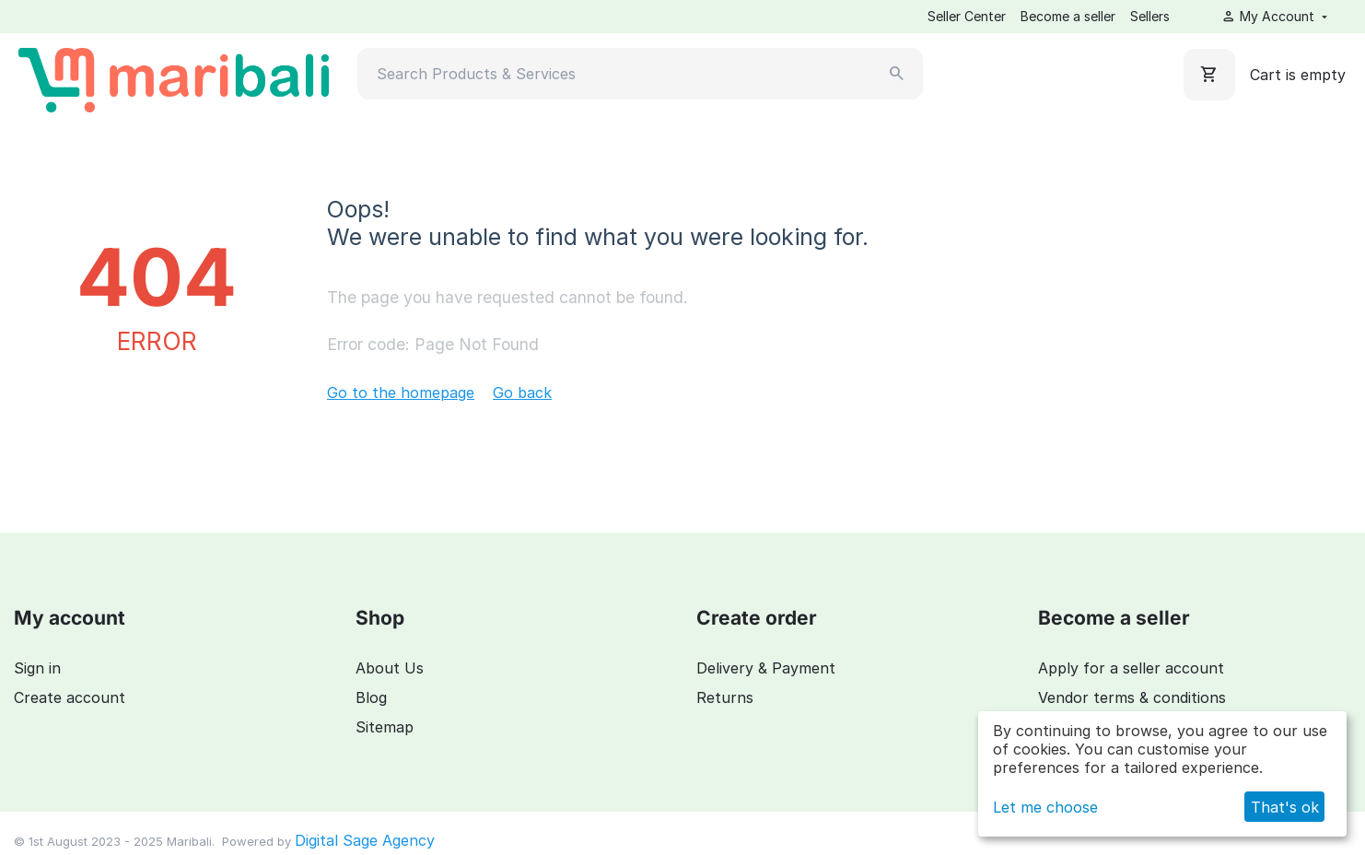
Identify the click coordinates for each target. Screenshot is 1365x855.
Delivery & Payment (765, 668)
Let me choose (1045, 807)
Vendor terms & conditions (1132, 697)
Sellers (1150, 16)
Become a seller (1068, 16)
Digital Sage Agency (365, 840)
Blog (371, 697)
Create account (69, 697)
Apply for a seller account (1131, 668)
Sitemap (385, 727)
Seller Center (967, 16)
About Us (390, 668)
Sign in (37, 668)
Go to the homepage (400, 392)
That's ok (1285, 807)
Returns (724, 697)
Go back (522, 392)
